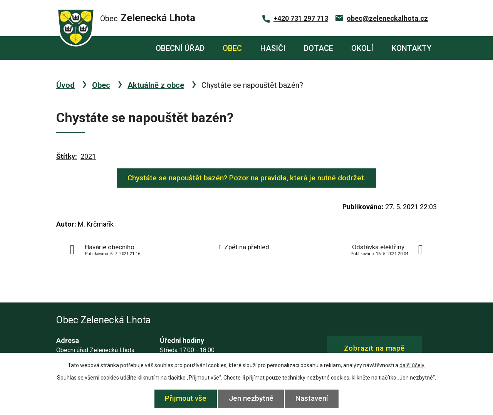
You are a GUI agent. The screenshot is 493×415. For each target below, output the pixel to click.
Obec (232, 48)
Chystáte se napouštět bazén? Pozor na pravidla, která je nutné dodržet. (246, 177)
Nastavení (313, 398)
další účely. (412, 365)
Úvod (133, 48)
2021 (88, 156)
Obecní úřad (180, 48)
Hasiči (272, 48)
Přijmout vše (185, 398)
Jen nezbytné (251, 398)
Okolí (362, 48)
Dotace (318, 48)
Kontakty (411, 48)
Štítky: (66, 156)
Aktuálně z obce (155, 85)
